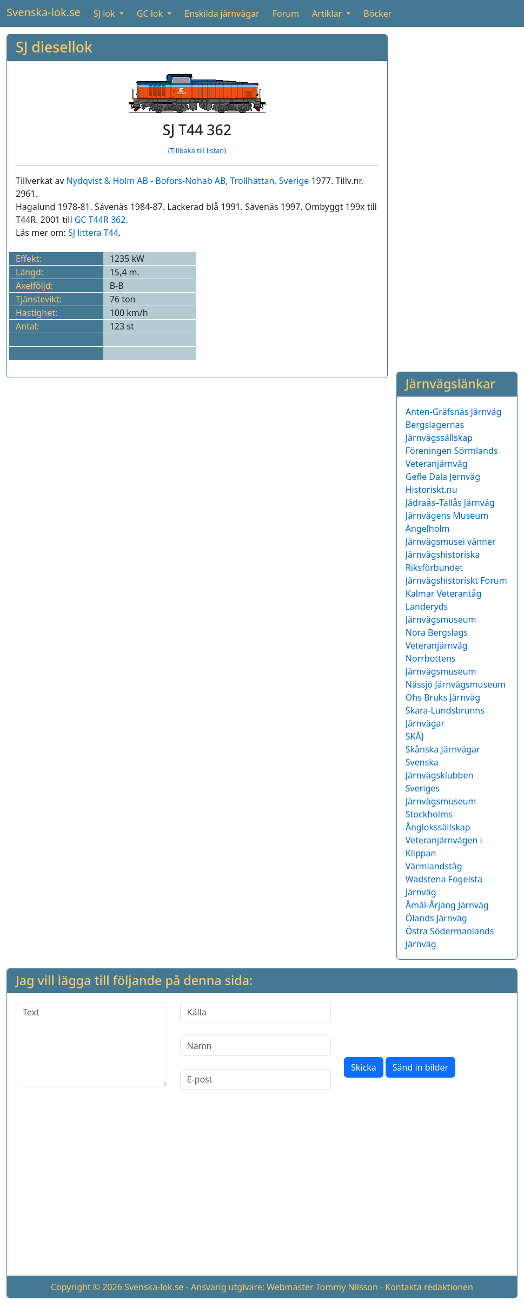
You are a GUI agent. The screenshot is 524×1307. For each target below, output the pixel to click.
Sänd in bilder (420, 1067)
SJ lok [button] (105, 13)
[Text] (91, 1044)
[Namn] (255, 1045)
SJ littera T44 (93, 233)
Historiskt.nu (431, 490)
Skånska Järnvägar (443, 749)
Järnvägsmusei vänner (451, 541)
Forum (286, 13)
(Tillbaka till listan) (197, 150)
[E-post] (255, 1079)
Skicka (363, 1067)
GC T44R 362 (100, 220)
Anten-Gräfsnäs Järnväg (454, 412)
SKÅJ (415, 736)
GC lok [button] (151, 13)
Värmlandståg (434, 866)
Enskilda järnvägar (221, 13)
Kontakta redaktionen (429, 1287)
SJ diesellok (54, 47)
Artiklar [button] (328, 13)
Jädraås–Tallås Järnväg (450, 503)
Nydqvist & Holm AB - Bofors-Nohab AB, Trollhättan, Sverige (188, 181)
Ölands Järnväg (436, 918)
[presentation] (426, 1023)
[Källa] (255, 1012)
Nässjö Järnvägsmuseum (456, 684)
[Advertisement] (457, 196)
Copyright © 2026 (86, 1287)
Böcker (377, 13)
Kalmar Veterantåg (444, 593)
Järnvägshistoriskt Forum (456, 580)
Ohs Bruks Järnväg (443, 697)
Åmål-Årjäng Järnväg (447, 905)
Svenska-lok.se (43, 12)
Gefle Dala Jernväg (443, 477)
